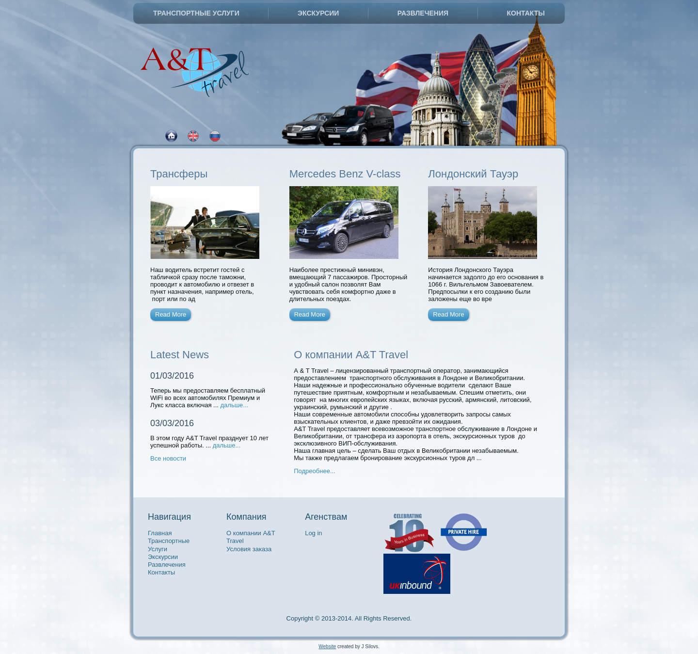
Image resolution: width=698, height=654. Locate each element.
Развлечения (422, 13)
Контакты (526, 13)
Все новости (168, 458)
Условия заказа (248, 549)
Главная (160, 533)
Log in (313, 533)
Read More (170, 314)
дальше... (235, 405)
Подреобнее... (314, 471)
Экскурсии (318, 13)
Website (327, 646)
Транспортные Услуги (196, 13)
